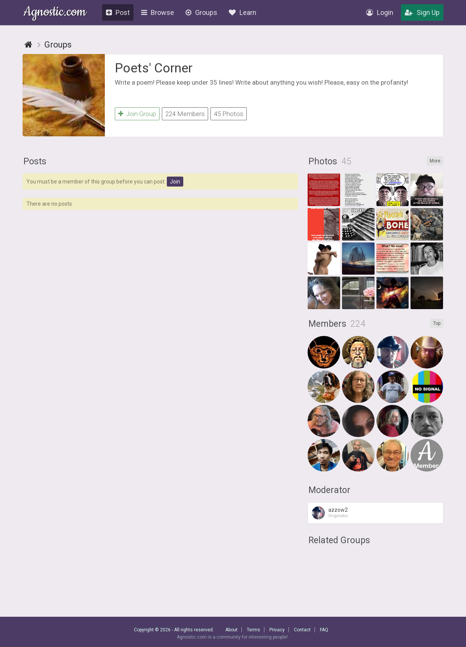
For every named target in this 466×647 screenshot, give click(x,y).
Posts (34, 161)
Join (175, 182)
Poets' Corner (153, 67)
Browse (157, 12)
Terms (253, 629)
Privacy (277, 629)
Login (379, 12)
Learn (242, 12)
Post (118, 12)
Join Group (137, 114)
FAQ (324, 629)
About (231, 629)
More (435, 161)
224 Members (185, 114)
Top (436, 323)
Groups (201, 12)
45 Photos (228, 114)
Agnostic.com (55, 13)
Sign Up (422, 12)
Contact (302, 629)
